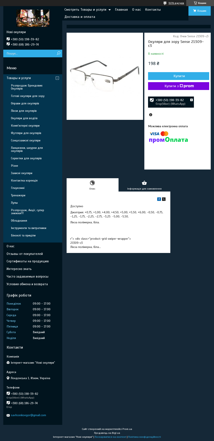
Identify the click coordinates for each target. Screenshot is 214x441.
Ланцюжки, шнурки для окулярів (27, 149)
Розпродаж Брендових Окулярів (26, 87)
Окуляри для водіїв (24, 118)
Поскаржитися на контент (110, 436)
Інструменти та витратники (28, 228)
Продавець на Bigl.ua (107, 432)
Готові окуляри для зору (28, 96)
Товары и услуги (19, 78)
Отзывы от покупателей (25, 254)
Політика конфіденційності (144, 436)
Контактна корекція (24, 180)
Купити (179, 76)
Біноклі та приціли (23, 235)
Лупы (14, 203)
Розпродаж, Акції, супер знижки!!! (27, 211)
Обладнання (19, 220)
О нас (136, 9)
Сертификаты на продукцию (28, 261)
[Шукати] (58, 53)
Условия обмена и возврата (27, 284)
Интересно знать (19, 269)
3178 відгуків (176, 3)
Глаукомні (17, 188)
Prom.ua (127, 429)
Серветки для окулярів (26, 158)
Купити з (179, 86)
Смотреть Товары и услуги (85, 9)
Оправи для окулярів (25, 103)
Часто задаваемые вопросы (27, 276)
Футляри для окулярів (26, 133)
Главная (121, 9)
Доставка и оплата (79, 17)
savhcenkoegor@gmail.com (28, 415)
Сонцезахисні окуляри (25, 140)
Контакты (153, 9)
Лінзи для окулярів (24, 111)
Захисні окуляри (21, 173)
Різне (14, 166)
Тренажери (18, 195)
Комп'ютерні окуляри (25, 125)
